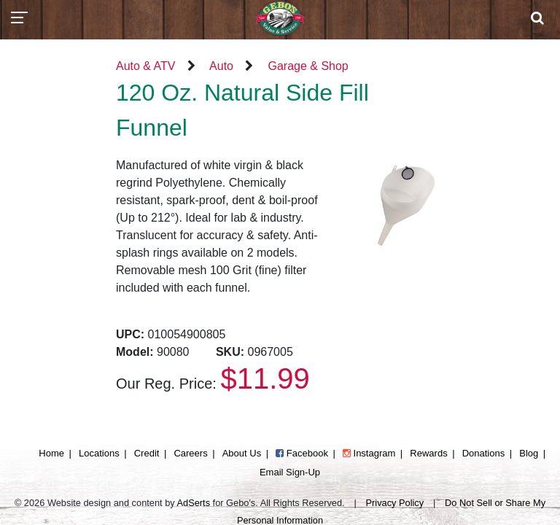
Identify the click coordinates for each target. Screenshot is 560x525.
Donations (483, 453)
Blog (528, 453)
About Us (241, 453)
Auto (221, 66)
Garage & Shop (308, 66)
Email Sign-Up (290, 472)
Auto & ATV (146, 66)
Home (51, 453)
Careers (190, 453)
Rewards (428, 453)
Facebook (302, 453)
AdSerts (194, 502)
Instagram (369, 453)
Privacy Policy (395, 502)
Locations (99, 453)
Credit (147, 453)
